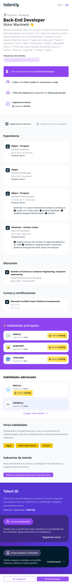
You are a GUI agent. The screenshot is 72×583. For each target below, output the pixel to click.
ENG (60, 5)
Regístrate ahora (54, 537)
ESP (67, 5)
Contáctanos (56, 561)
